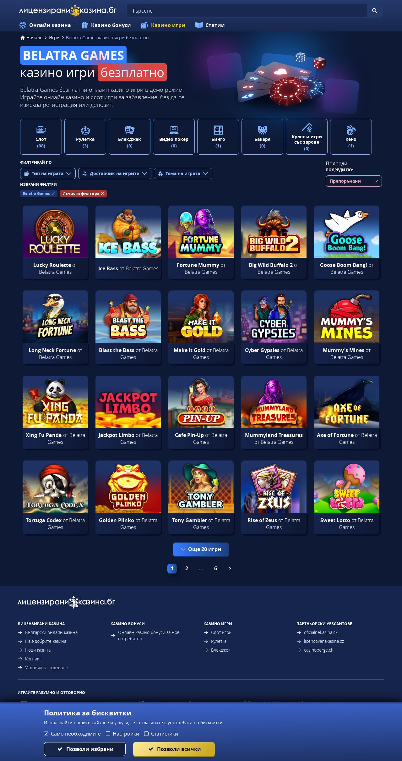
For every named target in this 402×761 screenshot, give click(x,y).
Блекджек (217, 650)
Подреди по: (339, 170)
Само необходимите (76, 733)
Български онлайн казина (48, 632)
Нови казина (34, 650)
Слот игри (217, 632)
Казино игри (163, 25)
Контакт (29, 659)
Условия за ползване (43, 667)
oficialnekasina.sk (317, 632)
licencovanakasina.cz (320, 641)
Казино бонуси (106, 25)
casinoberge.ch (315, 650)
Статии (210, 25)
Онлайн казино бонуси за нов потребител (145, 635)
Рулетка (215, 641)
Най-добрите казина (42, 641)
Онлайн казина (45, 25)
